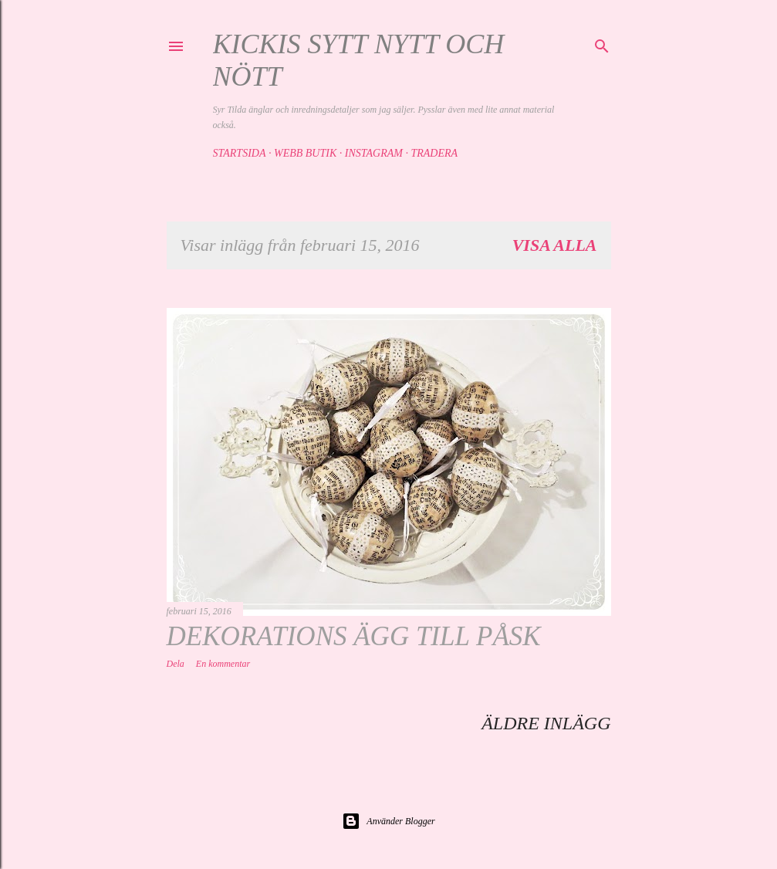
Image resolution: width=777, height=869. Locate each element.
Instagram (374, 153)
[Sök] (602, 44)
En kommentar (223, 663)
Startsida (239, 153)
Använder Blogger (388, 821)
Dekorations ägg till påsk (354, 636)
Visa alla (554, 245)
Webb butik (305, 153)
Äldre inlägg (545, 723)
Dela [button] (175, 663)
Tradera (434, 153)
